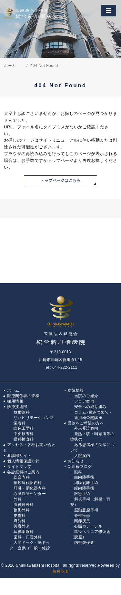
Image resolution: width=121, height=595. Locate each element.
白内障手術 (84, 477)
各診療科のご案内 (23, 472)
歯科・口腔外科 (28, 537)
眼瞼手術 (82, 493)
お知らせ (76, 461)
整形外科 (22, 510)
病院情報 (76, 390)
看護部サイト (19, 455)
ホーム (13, 390)
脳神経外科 (24, 504)
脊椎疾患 (82, 515)
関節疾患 (82, 521)
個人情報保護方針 (23, 461)
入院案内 (82, 455)
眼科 (78, 472)
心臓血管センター (30, 493)
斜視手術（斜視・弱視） (90, 502)
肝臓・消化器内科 (30, 488)
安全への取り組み (90, 406)
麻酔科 (20, 521)
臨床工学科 (24, 428)
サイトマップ (19, 466)
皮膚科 (20, 515)
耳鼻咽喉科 (24, 531)
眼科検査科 (24, 439)
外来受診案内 (86, 428)
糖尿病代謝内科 (28, 482)
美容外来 (22, 526)
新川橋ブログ (80, 466)
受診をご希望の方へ (86, 423)
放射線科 (22, 412)
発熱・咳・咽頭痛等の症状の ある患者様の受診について (92, 442)
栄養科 (20, 423)
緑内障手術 (84, 488)
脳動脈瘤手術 (86, 510)
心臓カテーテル (88, 526)
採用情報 (15, 401)
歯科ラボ (61, 571)
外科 (18, 499)
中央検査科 (24, 434)
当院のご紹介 (86, 396)
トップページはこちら (60, 180)
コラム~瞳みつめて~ (92, 412)
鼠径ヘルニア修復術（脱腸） (90, 534)
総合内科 (22, 477)
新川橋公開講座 (88, 417)
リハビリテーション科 (34, 417)
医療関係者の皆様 (23, 396)
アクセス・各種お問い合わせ (29, 447)
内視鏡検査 (84, 542)
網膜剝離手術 (86, 482)
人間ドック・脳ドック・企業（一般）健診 (30, 545)
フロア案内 (84, 401)
